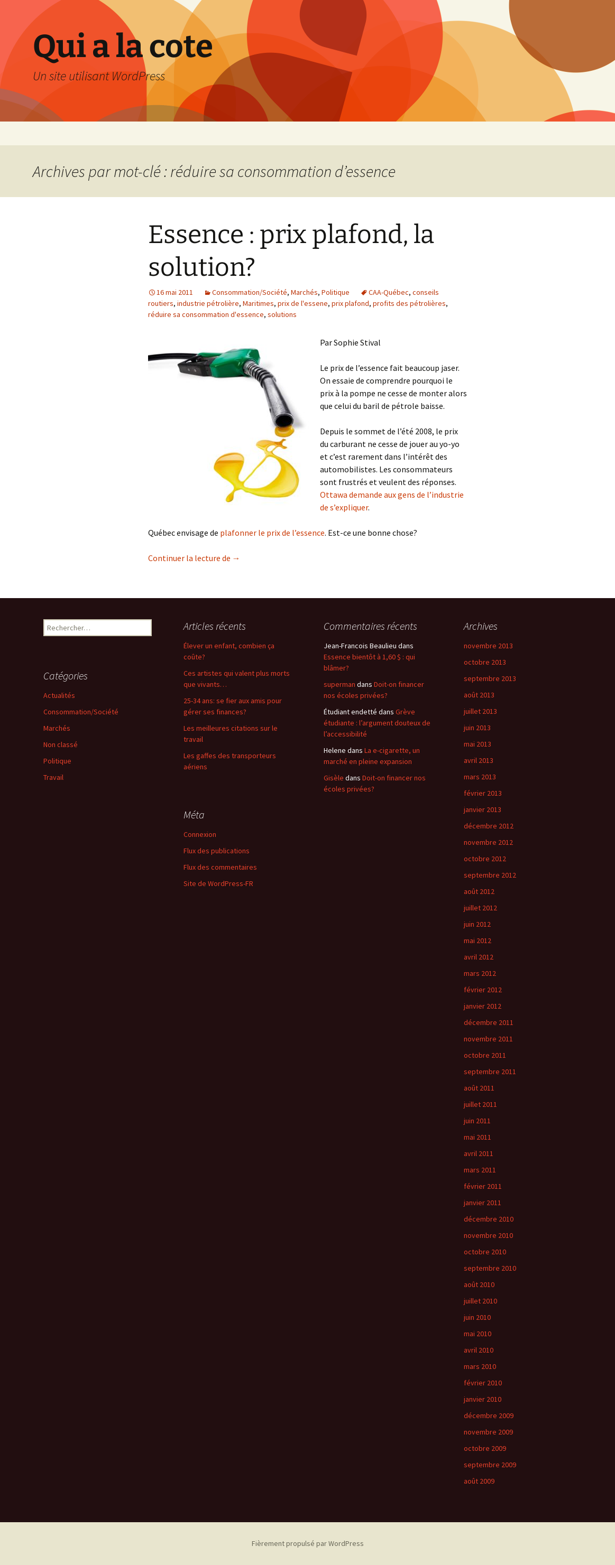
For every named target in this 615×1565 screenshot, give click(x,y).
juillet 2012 (480, 907)
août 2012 (479, 891)
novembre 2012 (488, 842)
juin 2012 (477, 924)
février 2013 (483, 793)
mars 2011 (480, 1170)
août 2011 (479, 1088)
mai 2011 (477, 1137)
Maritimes (258, 303)
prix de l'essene (303, 303)
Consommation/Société (249, 292)
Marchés (304, 292)
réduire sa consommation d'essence (206, 314)
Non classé (60, 744)
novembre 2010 (488, 1235)
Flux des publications (216, 850)
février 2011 (483, 1186)
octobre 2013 (485, 662)
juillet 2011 (480, 1104)
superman (339, 684)
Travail (53, 777)
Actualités (59, 695)
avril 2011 (478, 1153)
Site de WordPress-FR (218, 883)
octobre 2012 (485, 858)
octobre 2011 (485, 1055)
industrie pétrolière (208, 303)
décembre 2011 (488, 1022)
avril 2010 (478, 1350)
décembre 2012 (488, 826)
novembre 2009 (488, 1432)
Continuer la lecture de (194, 558)
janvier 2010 (482, 1399)
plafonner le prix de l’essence (272, 532)
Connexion (199, 834)
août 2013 (479, 695)
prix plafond (350, 303)
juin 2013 (477, 727)
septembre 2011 (490, 1071)
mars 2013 (480, 776)
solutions (282, 314)
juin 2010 (477, 1317)
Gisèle (334, 777)
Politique (336, 292)
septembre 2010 (490, 1268)
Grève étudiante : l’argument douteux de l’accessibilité (377, 723)
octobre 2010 (485, 1251)
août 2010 (479, 1284)
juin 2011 (477, 1120)
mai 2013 (477, 744)
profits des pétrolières (409, 303)
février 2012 (483, 989)
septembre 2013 (490, 678)
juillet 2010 (480, 1301)
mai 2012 (477, 940)
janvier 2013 (482, 809)
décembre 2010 (488, 1219)
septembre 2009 (490, 1464)
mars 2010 (480, 1366)
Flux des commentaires (220, 867)
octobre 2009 (485, 1448)
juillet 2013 (480, 711)
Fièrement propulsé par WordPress (308, 1543)
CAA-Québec (389, 292)
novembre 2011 (488, 1039)
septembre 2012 (490, 875)
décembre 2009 (488, 1415)
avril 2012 (478, 957)
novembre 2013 (488, 645)
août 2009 (479, 1481)
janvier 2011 (482, 1202)
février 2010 (483, 1382)
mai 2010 (477, 1333)
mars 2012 (480, 973)
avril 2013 (478, 760)
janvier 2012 (482, 1006)
